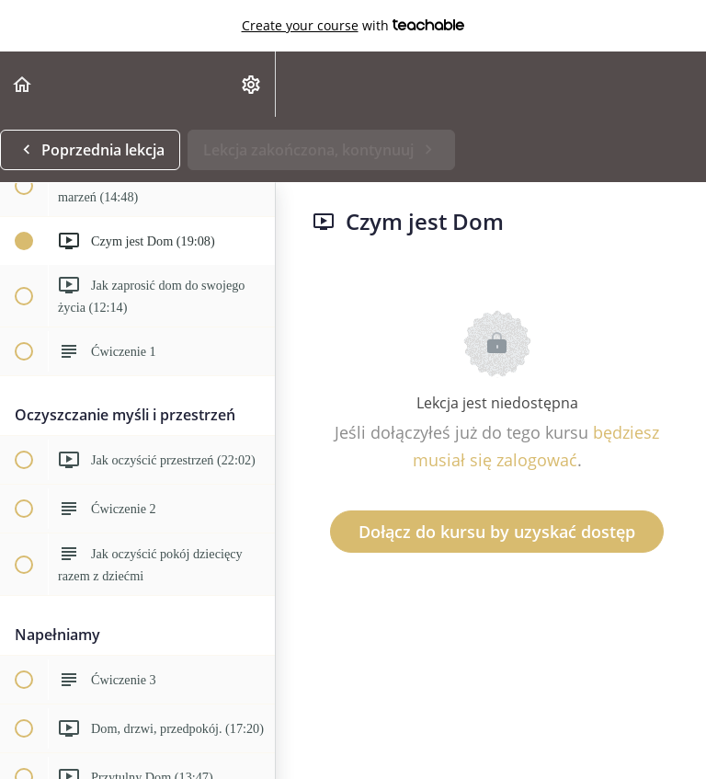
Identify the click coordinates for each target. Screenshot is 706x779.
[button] (23, 84)
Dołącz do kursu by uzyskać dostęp (497, 532)
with (353, 26)
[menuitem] (252, 84)
